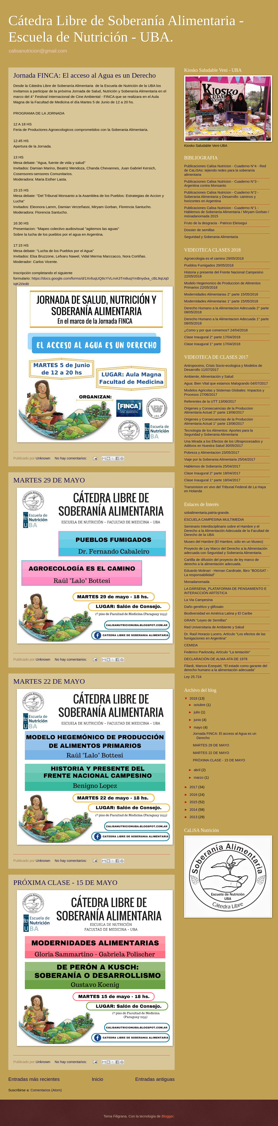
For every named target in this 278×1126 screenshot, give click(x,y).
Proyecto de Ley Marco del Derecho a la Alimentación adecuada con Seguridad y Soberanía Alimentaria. (225, 551)
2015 (194, 802)
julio (197, 712)
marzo (199, 777)
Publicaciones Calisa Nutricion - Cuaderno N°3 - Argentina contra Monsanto (221, 184)
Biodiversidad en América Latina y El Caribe (218, 613)
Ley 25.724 (192, 677)
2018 (194, 698)
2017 (194, 787)
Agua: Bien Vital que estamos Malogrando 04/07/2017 (226, 383)
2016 (194, 795)
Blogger (167, 1116)
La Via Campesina (198, 600)
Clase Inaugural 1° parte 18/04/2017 (212, 480)
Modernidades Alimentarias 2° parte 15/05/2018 (221, 294)
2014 (194, 809)
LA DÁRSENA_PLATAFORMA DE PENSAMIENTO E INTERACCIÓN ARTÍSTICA (225, 591)
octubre (200, 705)
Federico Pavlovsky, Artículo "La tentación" (217, 652)
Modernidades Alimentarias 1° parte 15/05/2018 (221, 301)
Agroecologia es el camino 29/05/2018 (214, 258)
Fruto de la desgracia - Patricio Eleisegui (215, 223)
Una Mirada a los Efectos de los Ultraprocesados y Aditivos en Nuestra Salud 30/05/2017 (223, 443)
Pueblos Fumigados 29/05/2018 (209, 265)
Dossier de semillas (199, 230)
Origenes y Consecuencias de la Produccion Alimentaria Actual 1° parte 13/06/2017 (218, 421)
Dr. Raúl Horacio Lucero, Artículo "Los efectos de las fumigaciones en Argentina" (224, 636)
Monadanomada (196, 582)
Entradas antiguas (155, 1079)
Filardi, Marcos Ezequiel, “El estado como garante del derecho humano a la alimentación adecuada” (225, 668)
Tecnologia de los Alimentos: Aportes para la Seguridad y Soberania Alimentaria (218, 433)
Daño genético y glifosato (203, 607)
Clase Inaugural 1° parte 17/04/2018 (212, 344)
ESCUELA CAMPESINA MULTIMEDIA (214, 519)
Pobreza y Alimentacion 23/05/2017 (211, 452)
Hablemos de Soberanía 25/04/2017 (212, 466)
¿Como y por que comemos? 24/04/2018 (216, 330)
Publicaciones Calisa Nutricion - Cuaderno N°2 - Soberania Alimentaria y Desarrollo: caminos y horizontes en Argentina (221, 197)
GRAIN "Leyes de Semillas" (205, 620)
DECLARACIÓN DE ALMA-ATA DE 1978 (215, 659)
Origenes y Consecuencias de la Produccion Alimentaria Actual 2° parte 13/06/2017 (218, 410)
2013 (194, 817)
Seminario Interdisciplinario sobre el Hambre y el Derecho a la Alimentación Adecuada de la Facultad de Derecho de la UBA (226, 531)
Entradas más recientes (34, 1079)
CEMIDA (191, 645)
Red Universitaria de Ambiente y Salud (214, 627)
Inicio (97, 1079)
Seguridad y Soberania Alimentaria (211, 237)
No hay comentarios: (71, 458)
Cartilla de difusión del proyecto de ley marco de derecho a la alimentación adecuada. (221, 562)
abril (197, 770)
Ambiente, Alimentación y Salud (208, 376)
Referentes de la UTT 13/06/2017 (210, 401)
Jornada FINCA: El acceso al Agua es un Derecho (84, 75)
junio (198, 720)
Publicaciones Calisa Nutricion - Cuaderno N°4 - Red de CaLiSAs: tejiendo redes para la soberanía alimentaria (225, 170)
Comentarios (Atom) (46, 1090)
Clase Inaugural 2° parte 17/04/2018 (212, 337)
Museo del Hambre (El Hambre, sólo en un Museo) (223, 542)
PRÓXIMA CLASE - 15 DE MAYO (65, 882)
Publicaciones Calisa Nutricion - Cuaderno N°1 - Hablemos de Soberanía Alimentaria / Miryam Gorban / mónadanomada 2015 (226, 212)
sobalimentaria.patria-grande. (207, 513)
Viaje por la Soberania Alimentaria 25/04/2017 (219, 459)
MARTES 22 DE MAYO (49, 681)
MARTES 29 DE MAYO (49, 480)
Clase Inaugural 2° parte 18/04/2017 (212, 473)
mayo (198, 727)
